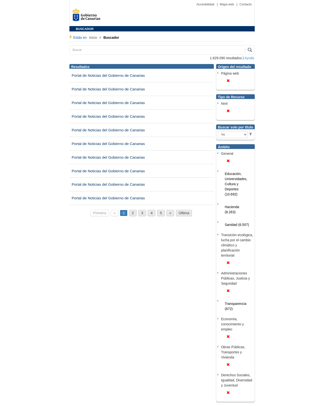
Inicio (93, 37)
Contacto (246, 4)
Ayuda (249, 58)
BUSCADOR (85, 29)
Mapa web (227, 4)
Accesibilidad (205, 4)
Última (184, 213)
